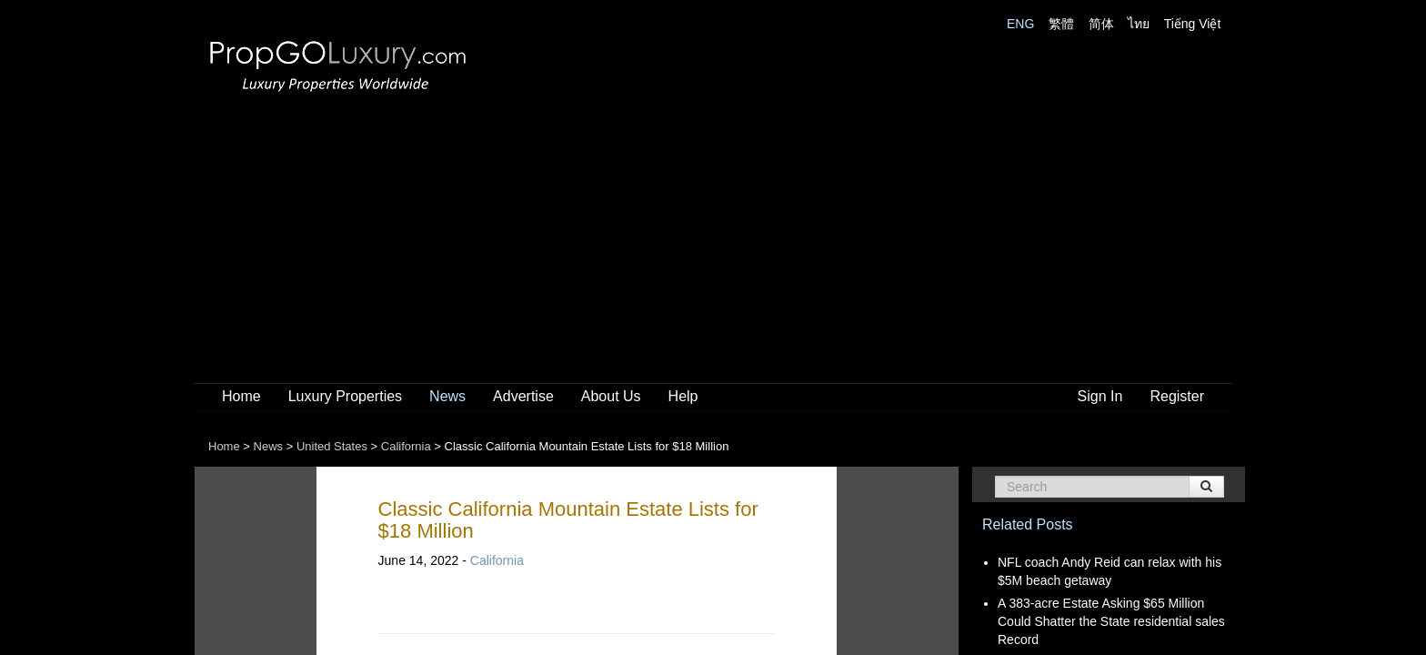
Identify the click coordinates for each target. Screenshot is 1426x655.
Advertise (523, 396)
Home (241, 396)
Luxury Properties (345, 396)
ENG (1020, 23)
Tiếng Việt (1192, 23)
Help (683, 396)
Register (1177, 396)
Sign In (1100, 396)
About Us (611, 396)
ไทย (1139, 23)
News (447, 396)
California (497, 560)
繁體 (1061, 23)
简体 (1101, 23)
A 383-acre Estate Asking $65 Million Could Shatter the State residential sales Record (1111, 621)
